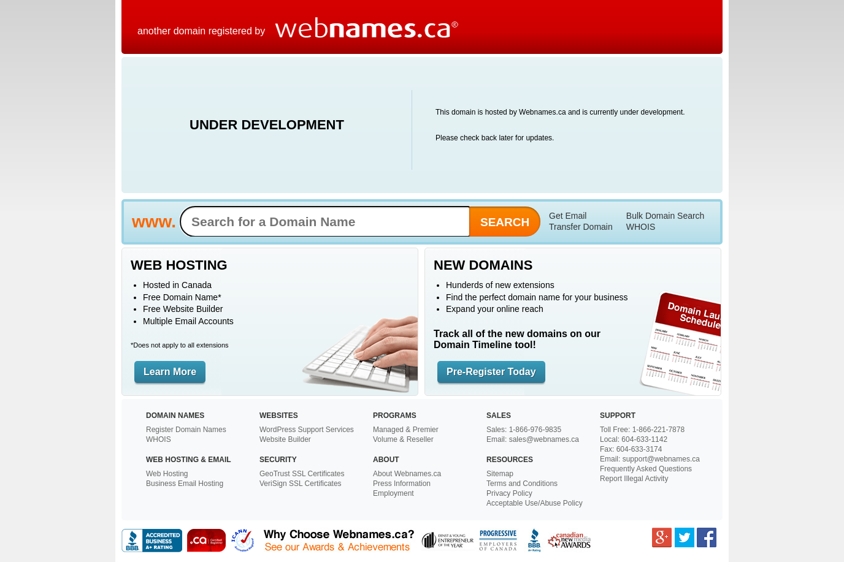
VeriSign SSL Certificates (300, 483)
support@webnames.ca (661, 459)
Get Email (567, 216)
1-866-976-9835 (535, 429)
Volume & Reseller (403, 439)
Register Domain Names (186, 429)
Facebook (706, 537)
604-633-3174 (639, 449)
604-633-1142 (644, 439)
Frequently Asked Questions (646, 469)
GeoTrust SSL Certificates (302, 473)
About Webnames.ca (407, 473)
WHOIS (640, 227)
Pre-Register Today (491, 371)
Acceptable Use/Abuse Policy (534, 503)
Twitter (684, 537)
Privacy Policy (509, 493)
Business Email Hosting (184, 483)
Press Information (402, 483)
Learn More (170, 371)
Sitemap (499, 473)
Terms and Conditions (522, 483)
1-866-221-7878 (658, 429)
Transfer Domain (581, 227)
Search (504, 222)
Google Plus (662, 537)
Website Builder (285, 439)
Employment (393, 493)
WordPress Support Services (306, 429)
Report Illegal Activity (634, 478)
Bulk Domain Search (665, 216)
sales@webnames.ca (544, 439)
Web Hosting (167, 473)
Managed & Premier (406, 429)
